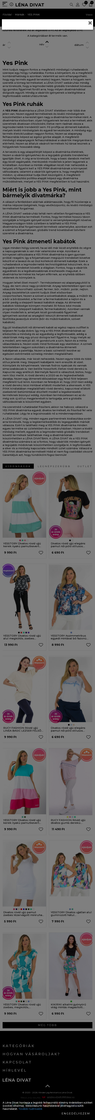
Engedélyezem (76, 1113)
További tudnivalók (30, 1108)
